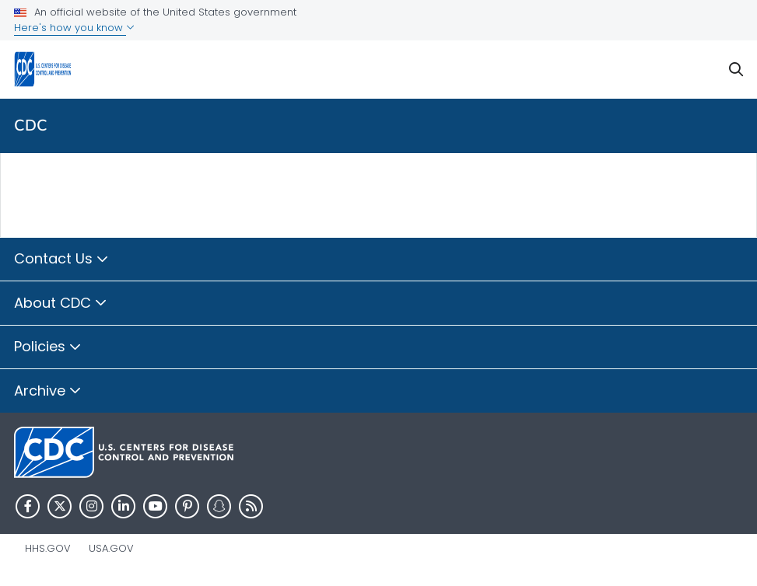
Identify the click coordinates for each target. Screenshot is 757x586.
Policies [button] (48, 347)
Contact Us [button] (61, 259)
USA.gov (111, 548)
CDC (30, 125)
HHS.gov (48, 548)
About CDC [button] (60, 304)
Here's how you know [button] (74, 27)
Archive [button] (48, 392)
